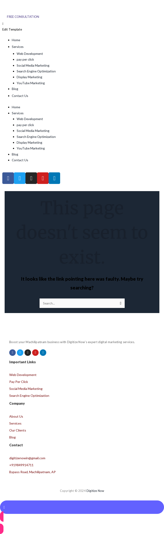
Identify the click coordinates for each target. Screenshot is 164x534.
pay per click (25, 59)
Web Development (30, 54)
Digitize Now (95, 491)
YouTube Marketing (31, 83)
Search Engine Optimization (36, 71)
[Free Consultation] (23, 17)
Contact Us (20, 160)
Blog (15, 154)
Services (18, 113)
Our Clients (17, 430)
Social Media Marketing (33, 65)
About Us (16, 416)
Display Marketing (29, 77)
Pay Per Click (18, 382)
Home (16, 107)
